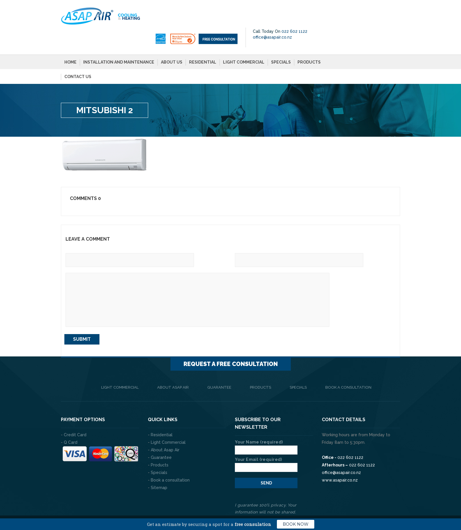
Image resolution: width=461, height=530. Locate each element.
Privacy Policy (385, 506)
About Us (171, 41)
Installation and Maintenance (118, 41)
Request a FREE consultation (231, 343)
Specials (281, 41)
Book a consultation (348, 367)
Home (70, 41)
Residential (202, 41)
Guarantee (219, 367)
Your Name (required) (266, 425)
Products (309, 41)
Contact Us (77, 56)
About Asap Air (173, 367)
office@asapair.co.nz (359, 17)
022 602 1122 (381, 11)
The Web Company (142, 506)
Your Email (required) (266, 443)
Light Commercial (243, 41)
